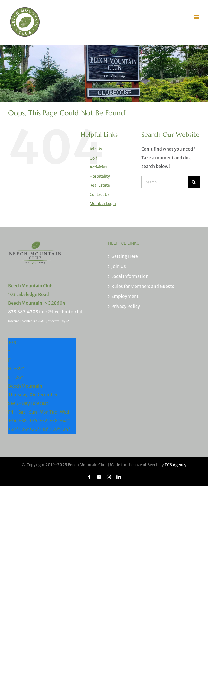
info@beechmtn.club (61, 311)
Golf (93, 158)
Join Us (96, 149)
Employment (125, 296)
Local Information (129, 276)
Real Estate (100, 185)
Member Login (103, 203)
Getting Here (124, 256)
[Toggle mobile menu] (197, 17)
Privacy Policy (125, 306)
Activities (98, 167)
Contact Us (99, 194)
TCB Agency (175, 464)
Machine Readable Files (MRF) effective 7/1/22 (38, 321)
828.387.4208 (23, 311)
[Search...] (164, 182)
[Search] (194, 182)
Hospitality (100, 176)
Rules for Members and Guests (142, 286)
